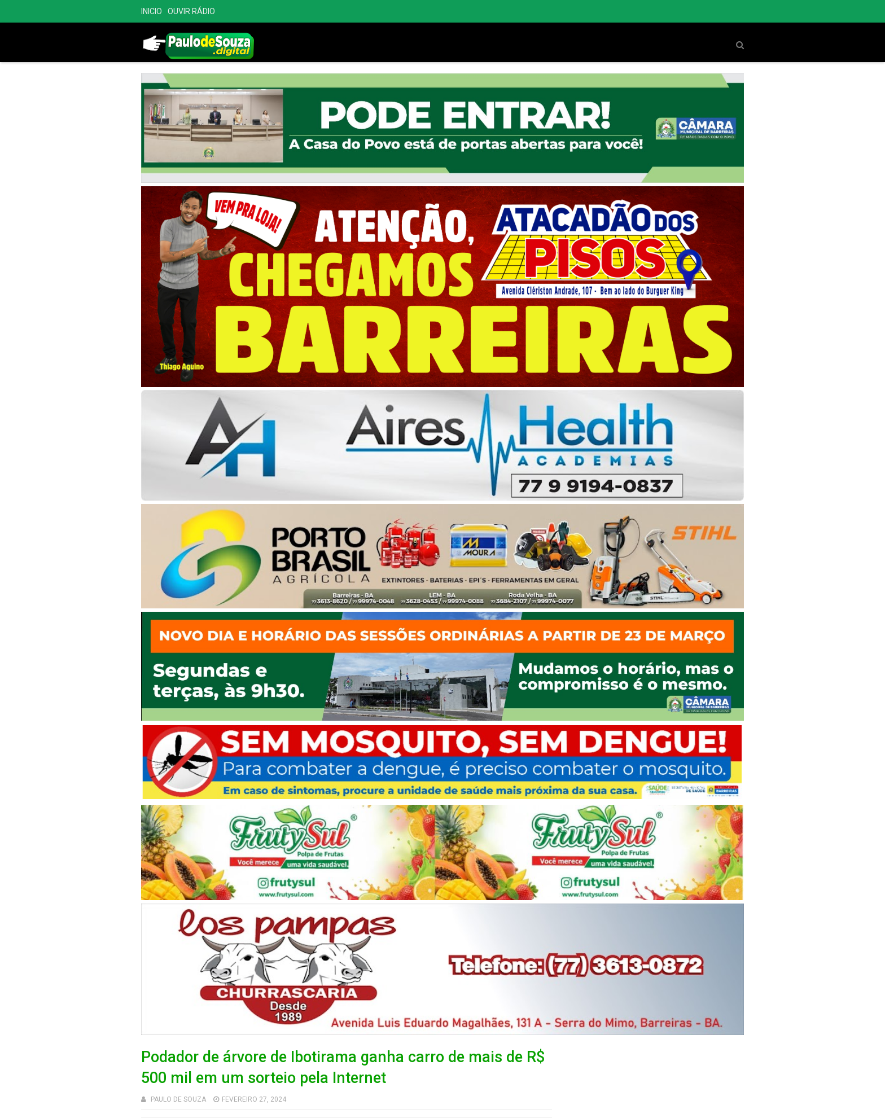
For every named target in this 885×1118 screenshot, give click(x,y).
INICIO (151, 11)
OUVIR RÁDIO (191, 11)
